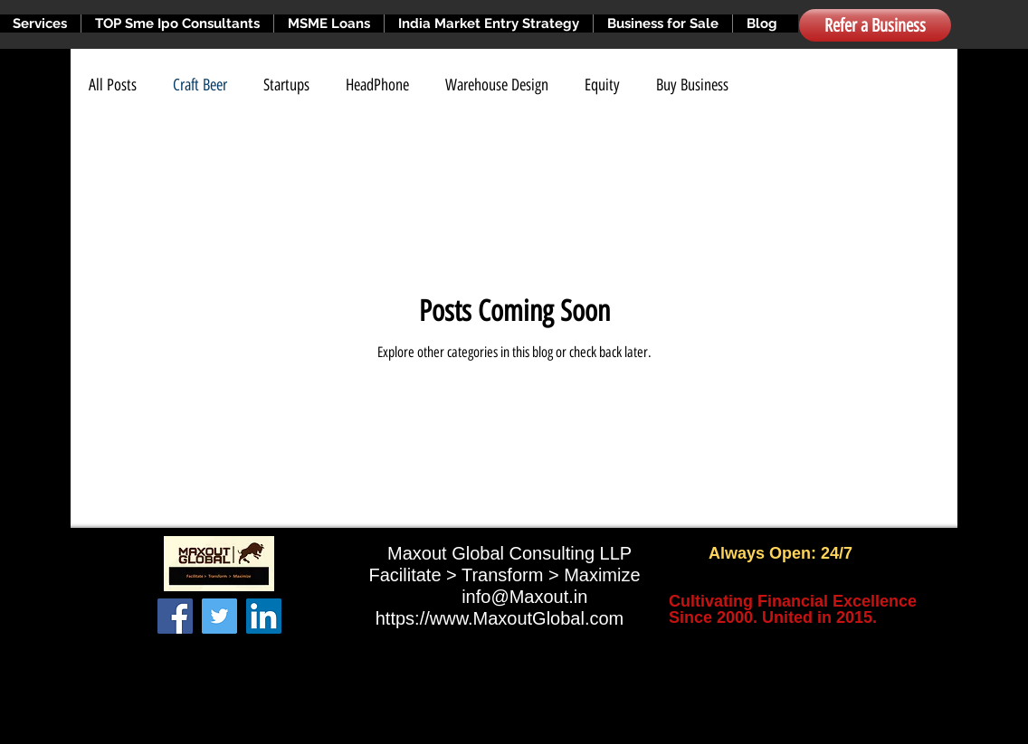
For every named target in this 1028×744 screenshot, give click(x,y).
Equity (602, 85)
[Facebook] (175, 616)
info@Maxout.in (524, 597)
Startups (286, 85)
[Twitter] (219, 616)
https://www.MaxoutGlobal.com (500, 618)
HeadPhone (377, 85)
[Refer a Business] (875, 25)
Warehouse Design (496, 85)
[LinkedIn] (263, 616)
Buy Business (692, 85)
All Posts (113, 85)
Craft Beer (200, 85)
